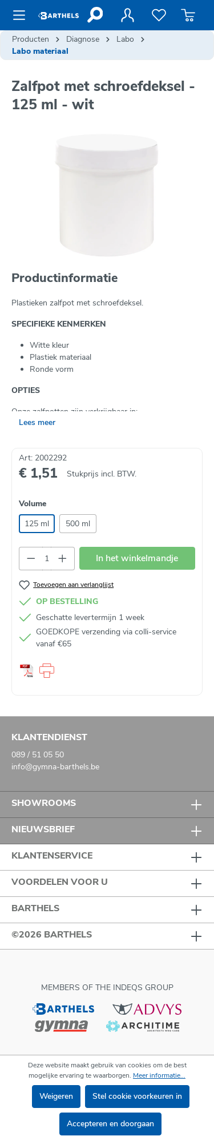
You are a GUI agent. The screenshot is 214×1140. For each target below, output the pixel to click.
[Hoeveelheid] (47, 558)
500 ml (78, 523)
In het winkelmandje (137, 558)
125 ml (37, 523)
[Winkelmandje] (188, 15)
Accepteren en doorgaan (110, 1123)
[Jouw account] (127, 15)
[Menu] (22, 15)
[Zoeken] (94, 15)
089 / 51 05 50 (37, 754)
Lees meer (37, 422)
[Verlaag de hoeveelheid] (31, 558)
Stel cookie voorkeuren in (137, 1096)
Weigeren (56, 1096)
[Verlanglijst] (158, 15)
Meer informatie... (159, 1075)
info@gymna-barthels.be (55, 766)
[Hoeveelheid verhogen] (63, 558)
